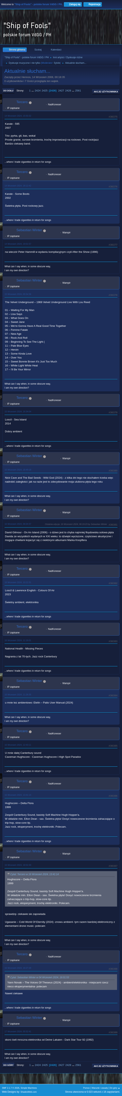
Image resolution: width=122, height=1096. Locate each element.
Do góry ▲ (115, 1088)
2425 (45, 90)
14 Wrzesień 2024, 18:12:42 (18, 185)
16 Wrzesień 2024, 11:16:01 (18, 640)
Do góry (8, 1065)
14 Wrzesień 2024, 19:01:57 (18, 244)
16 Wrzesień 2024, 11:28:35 (18, 694)
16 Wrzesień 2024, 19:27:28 (18, 968)
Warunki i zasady (100, 1088)
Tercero (22, 102)
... (33, 90)
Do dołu (8, 90)
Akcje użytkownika (106, 91)
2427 (61, 90)
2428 (68, 90)
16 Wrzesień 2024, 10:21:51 (18, 582)
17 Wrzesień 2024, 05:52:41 (18, 1031)
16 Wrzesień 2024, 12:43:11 (18, 745)
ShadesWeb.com (29, 1092)
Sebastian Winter (29, 230)
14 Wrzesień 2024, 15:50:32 (18, 116)
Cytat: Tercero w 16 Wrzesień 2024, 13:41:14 (34, 874)
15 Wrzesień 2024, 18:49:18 (18, 470)
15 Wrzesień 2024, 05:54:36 (18, 294)
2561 (78, 90)
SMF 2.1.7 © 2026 (10, 1088)
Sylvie (57, 63)
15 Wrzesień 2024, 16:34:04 (18, 411)
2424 (38, 90)
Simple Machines (29, 1088)
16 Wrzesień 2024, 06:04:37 (18, 524)
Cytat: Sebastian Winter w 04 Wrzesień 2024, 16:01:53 (39, 977)
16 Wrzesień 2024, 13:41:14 (18, 795)
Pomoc (86, 1088)
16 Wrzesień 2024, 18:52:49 (18, 865)
